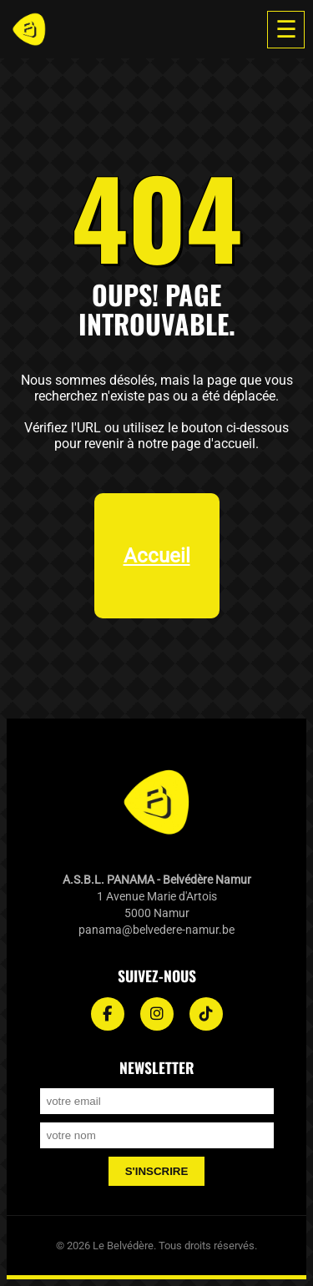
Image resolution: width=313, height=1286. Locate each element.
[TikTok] (206, 1014)
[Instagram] (157, 1014)
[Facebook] (107, 1014)
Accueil (157, 555)
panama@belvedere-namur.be (156, 930)
